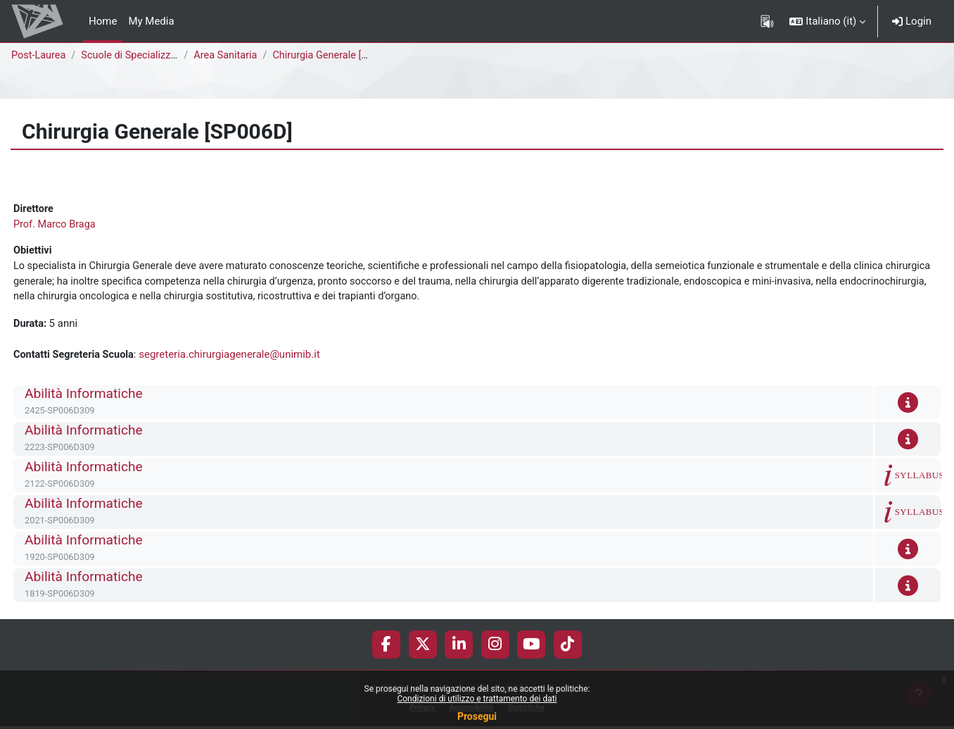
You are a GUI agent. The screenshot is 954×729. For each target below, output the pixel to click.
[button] (827, 21)
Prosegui (477, 716)
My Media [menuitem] (151, 21)
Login (911, 21)
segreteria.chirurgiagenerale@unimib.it (234, 358)
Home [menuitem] (103, 21)
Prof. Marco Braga (55, 225)
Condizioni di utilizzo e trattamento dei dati (476, 699)
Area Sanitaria (229, 55)
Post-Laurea (39, 55)
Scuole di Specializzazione (145, 55)
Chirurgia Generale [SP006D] (343, 55)
